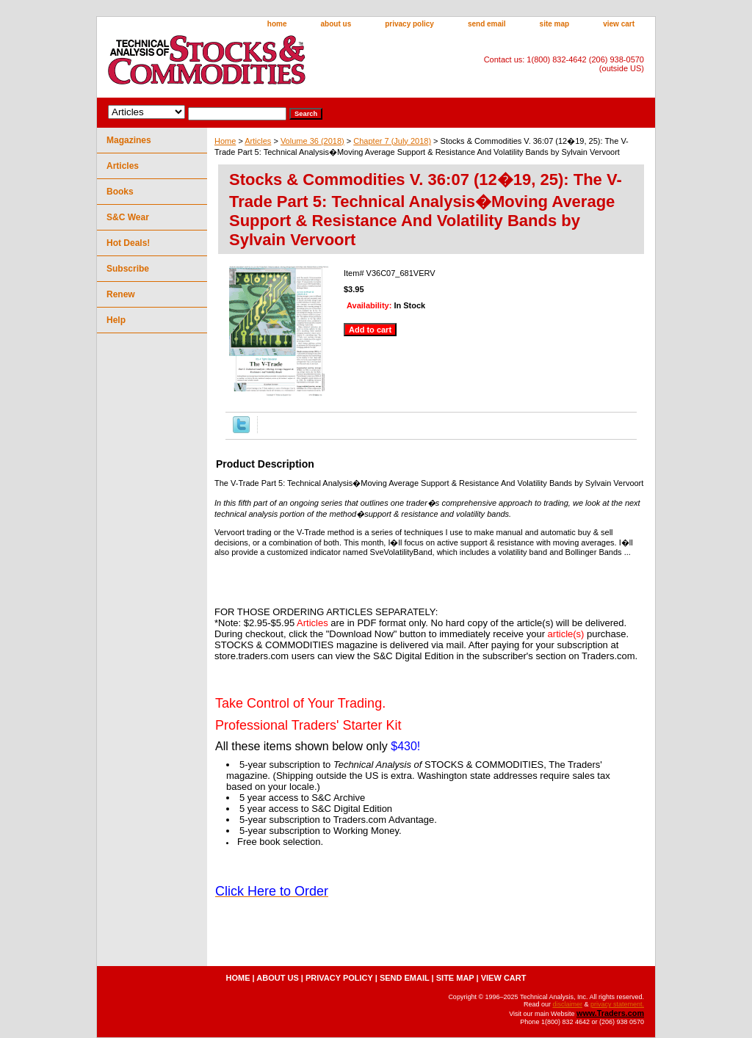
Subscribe (127, 269)
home (277, 24)
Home (225, 141)
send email (487, 24)
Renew (120, 294)
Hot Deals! (128, 243)
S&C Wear (127, 217)
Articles (258, 141)
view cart (618, 24)
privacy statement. (617, 1004)
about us (336, 24)
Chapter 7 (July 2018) (392, 141)
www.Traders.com (610, 1013)
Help (116, 320)
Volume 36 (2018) (312, 141)
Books (120, 191)
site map (555, 24)
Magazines (128, 140)
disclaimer (567, 1004)
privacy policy (409, 24)
